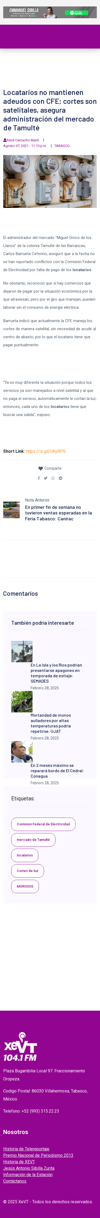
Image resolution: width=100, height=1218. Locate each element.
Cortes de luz (27, 871)
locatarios (25, 855)
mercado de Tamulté (33, 840)
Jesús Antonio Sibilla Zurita (28, 1168)
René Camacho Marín (23, 140)
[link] (39, 478)
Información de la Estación (28, 1174)
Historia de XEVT (19, 1161)
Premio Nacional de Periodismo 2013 (38, 1155)
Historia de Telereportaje (26, 1148)
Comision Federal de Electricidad (43, 824)
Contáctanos (14, 1181)
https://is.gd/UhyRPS (46, 451)
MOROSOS (25, 886)
